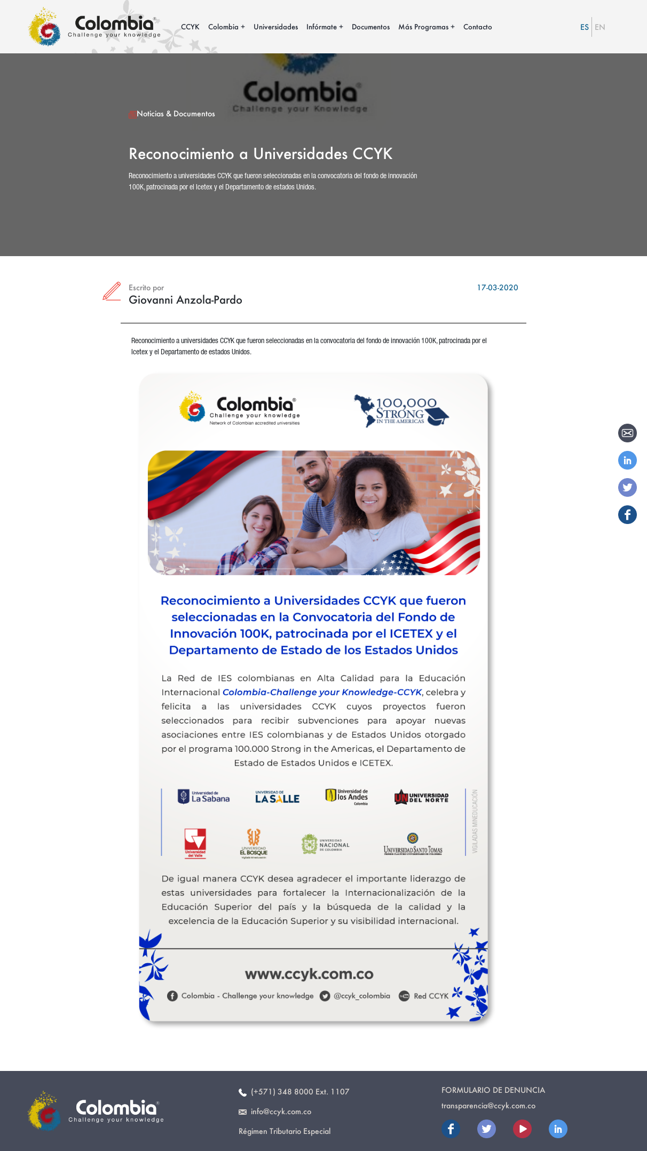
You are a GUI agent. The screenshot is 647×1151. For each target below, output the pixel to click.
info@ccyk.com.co (275, 1111)
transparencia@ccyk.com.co (488, 1105)
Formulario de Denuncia (493, 1090)
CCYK (190, 26)
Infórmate (321, 26)
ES (584, 27)
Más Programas (423, 26)
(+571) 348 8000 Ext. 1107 (294, 1091)
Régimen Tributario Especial (284, 1131)
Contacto (477, 26)
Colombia (223, 26)
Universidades (276, 26)
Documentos (371, 26)
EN (600, 27)
